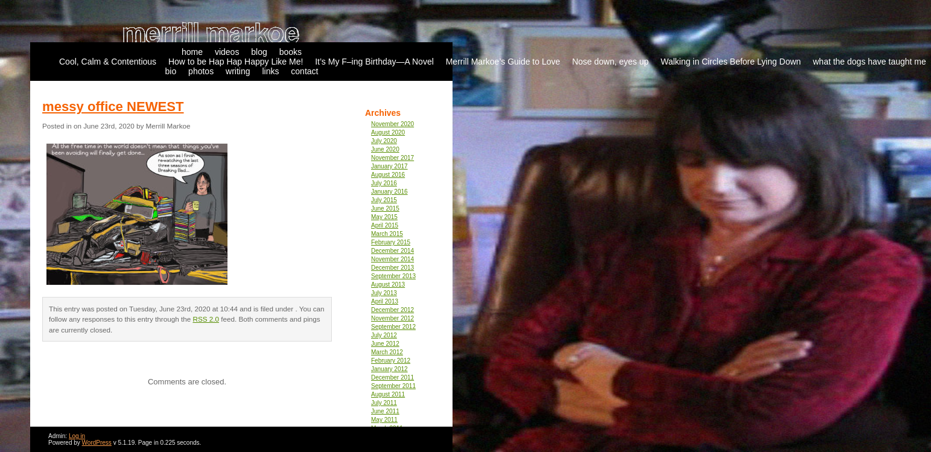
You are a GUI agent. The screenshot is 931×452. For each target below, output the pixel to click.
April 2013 (384, 301)
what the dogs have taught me (869, 61)
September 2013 (393, 276)
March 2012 (387, 352)
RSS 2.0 (205, 319)
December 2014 (392, 250)
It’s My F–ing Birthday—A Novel (374, 61)
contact (304, 71)
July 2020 (384, 141)
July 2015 (384, 200)
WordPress (97, 442)
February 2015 (390, 242)
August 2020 (388, 132)
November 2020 (392, 124)
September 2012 (393, 326)
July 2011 (384, 402)
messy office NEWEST (113, 106)
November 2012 (392, 318)
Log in (77, 436)
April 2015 (384, 225)
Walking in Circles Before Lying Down (731, 61)
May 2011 (384, 419)
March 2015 (387, 234)
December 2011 (392, 377)
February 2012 (390, 360)
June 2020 (385, 149)
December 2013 (392, 267)
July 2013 (384, 293)
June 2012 (385, 343)
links (270, 71)
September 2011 (393, 386)
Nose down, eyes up (610, 61)
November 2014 (392, 259)
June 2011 (385, 411)
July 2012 (384, 335)
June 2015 (385, 208)
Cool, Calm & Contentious (107, 61)
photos (201, 71)
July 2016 (384, 183)
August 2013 (388, 284)
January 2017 (389, 166)
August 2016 (388, 174)
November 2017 (392, 157)
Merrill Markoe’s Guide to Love (503, 61)
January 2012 (389, 369)
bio (171, 71)
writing (238, 71)
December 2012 (392, 310)
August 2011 (388, 394)
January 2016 (389, 191)
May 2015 (384, 217)
